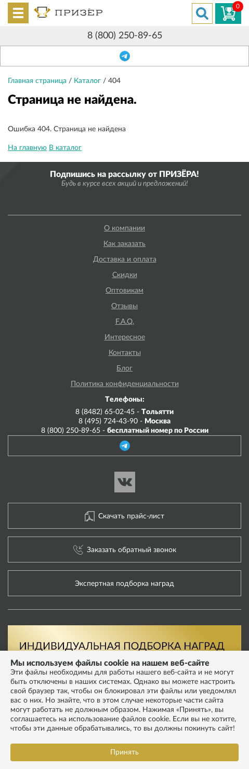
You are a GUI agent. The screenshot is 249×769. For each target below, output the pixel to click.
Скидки (124, 275)
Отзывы (124, 306)
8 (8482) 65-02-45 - (124, 412)
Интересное (124, 337)
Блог (124, 368)
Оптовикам (124, 290)
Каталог (88, 81)
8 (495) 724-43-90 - (124, 421)
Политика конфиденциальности (125, 384)
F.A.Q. (124, 321)
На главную (27, 148)
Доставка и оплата (124, 259)
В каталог (65, 148)
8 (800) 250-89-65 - (124, 430)
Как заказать (124, 244)
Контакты (125, 352)
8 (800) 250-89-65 (124, 35)
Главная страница (38, 81)
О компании (124, 228)
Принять (124, 752)
